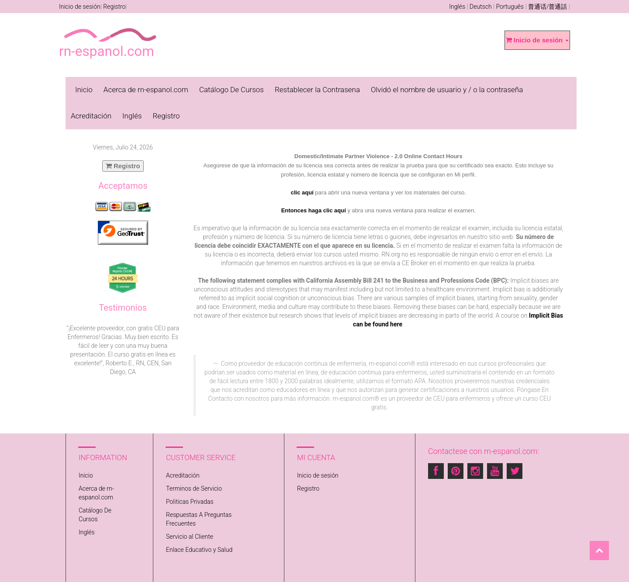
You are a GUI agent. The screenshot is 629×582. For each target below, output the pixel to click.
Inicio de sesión (79, 6)
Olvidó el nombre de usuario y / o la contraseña (447, 89)
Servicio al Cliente (189, 536)
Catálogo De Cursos (231, 89)
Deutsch (481, 6)
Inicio (84, 89)
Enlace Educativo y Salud (199, 549)
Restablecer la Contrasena (317, 89)
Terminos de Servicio (194, 488)
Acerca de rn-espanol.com (146, 89)
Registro (114, 6)
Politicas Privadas (190, 501)
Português (510, 6)
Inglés (457, 6)
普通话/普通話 (547, 6)
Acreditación (91, 115)
